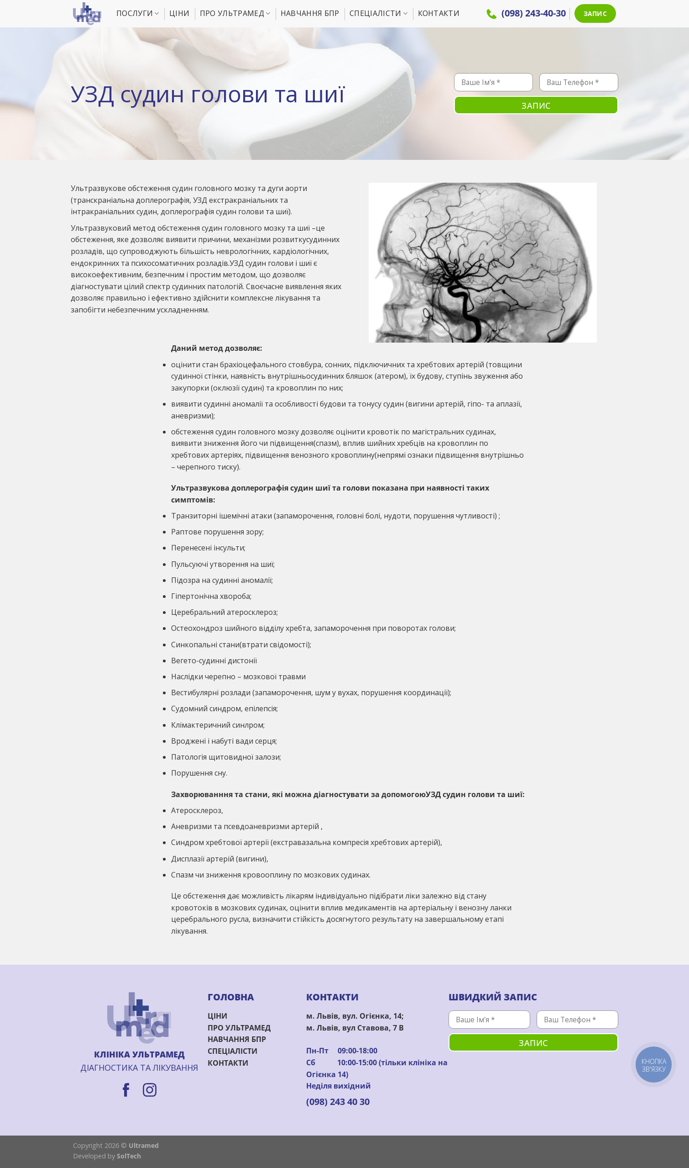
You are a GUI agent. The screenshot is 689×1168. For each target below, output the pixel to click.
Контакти (439, 13)
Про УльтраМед (235, 13)
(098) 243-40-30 (526, 13)
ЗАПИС (595, 13)
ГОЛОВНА (231, 997)
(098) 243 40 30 (338, 1101)
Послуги (137, 13)
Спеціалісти (378, 13)
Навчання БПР (310, 13)
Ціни (179, 13)
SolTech (129, 1156)
